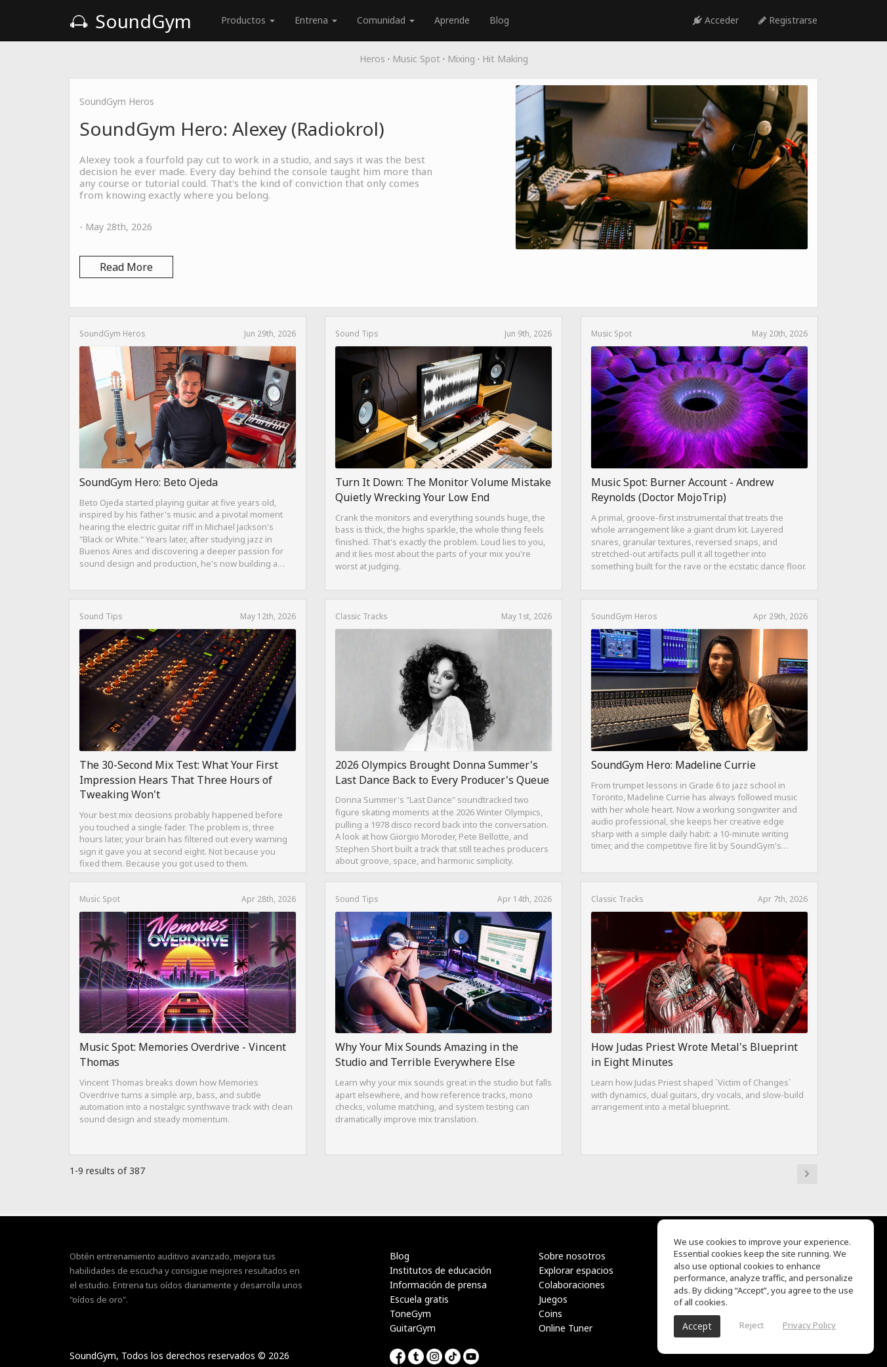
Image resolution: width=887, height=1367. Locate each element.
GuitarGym (413, 1328)
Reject (751, 1325)
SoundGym (131, 21)
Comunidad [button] (386, 20)
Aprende (452, 20)
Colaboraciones (572, 1284)
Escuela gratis (419, 1299)
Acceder (716, 20)
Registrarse (787, 20)
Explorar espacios (576, 1270)
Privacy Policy (809, 1325)
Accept (697, 1326)
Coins (550, 1313)
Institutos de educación (440, 1270)
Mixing (461, 58)
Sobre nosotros (572, 1256)
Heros (372, 58)
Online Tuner (565, 1328)
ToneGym (410, 1313)
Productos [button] (248, 20)
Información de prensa (438, 1284)
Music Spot (416, 58)
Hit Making (505, 58)
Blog (499, 20)
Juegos (553, 1299)
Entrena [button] (316, 20)
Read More (126, 267)
